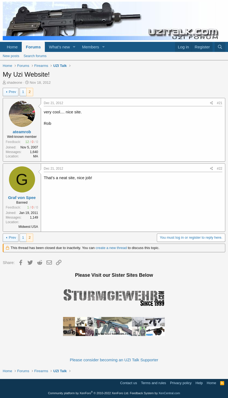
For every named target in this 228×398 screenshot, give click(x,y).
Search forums (35, 56)
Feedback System (142, 393)
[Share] (211, 103)
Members (90, 47)
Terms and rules (153, 383)
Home (12, 47)
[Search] (220, 47)
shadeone (14, 82)
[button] (74, 47)
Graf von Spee (22, 197)
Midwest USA (28, 227)
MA (35, 156)
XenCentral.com (169, 393)
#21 (219, 103)
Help (199, 383)
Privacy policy (181, 383)
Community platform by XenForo (88, 393)
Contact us (128, 383)
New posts (11, 56)
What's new (59, 47)
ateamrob (22, 131)
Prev (12, 92)
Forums (33, 47)
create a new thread (111, 248)
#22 (219, 168)
